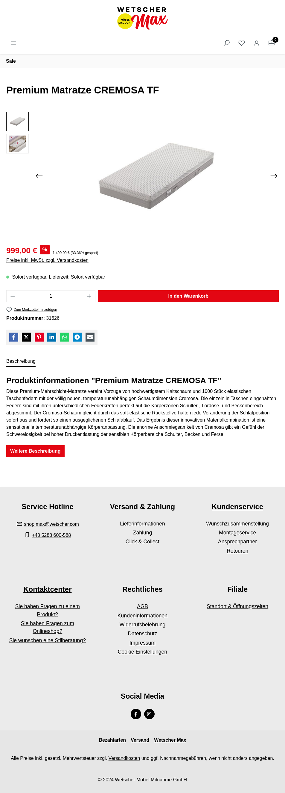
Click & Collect (142, 542)
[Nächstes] (273, 176)
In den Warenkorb (188, 296)
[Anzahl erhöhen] (89, 296)
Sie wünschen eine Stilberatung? (47, 640)
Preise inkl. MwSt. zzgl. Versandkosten (47, 260)
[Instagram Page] (149, 714)
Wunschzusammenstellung (237, 524)
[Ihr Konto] (256, 43)
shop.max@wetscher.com (51, 524)
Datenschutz (142, 634)
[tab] (21, 361)
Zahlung (142, 533)
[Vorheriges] (39, 176)
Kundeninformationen (142, 616)
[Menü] (13, 43)
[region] (142, 176)
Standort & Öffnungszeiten (237, 606)
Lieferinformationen (142, 524)
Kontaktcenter (47, 589)
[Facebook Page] (136, 714)
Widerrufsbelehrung (143, 625)
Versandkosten (124, 758)
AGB (142, 606)
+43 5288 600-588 (51, 535)
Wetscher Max (170, 740)
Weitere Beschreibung (35, 451)
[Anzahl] (51, 296)
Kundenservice (237, 506)
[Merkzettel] (241, 43)
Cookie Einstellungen (142, 652)
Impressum (142, 643)
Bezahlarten (112, 740)
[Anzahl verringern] (12, 296)
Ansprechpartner (237, 542)
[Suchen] (226, 43)
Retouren (237, 551)
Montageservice (237, 533)
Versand (140, 740)
